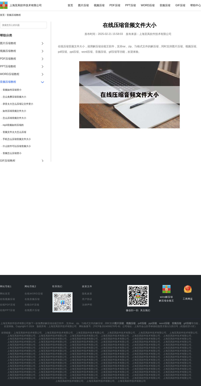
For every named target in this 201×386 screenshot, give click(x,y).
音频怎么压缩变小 (12, 153)
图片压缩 (83, 5)
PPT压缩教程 (8, 66)
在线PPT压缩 (7, 310)
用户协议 (87, 299)
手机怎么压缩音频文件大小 (17, 139)
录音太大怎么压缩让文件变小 (18, 103)
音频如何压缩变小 (12, 89)
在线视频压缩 (7, 299)
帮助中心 (195, 5)
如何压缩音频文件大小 (14, 111)
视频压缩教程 (8, 50)
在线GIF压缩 (32, 304)
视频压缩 (99, 5)
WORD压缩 (148, 5)
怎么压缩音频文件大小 (14, 118)
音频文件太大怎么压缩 (14, 132)
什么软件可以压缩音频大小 (17, 146)
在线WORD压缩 (34, 293)
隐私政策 (87, 293)
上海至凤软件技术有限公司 (26, 5)
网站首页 (5, 293)
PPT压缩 (130, 5)
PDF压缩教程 (8, 58)
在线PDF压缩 (7, 304)
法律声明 (87, 304)
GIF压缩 (180, 5)
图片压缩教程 (8, 43)
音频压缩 (165, 5)
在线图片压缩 (32, 310)
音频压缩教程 (14, 15)
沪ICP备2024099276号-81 (106, 326)
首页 (70, 5)
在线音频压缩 (32, 299)
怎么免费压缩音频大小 (14, 96)
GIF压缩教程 (7, 160)
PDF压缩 (115, 5)
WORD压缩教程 (9, 74)
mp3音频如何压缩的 (13, 125)
